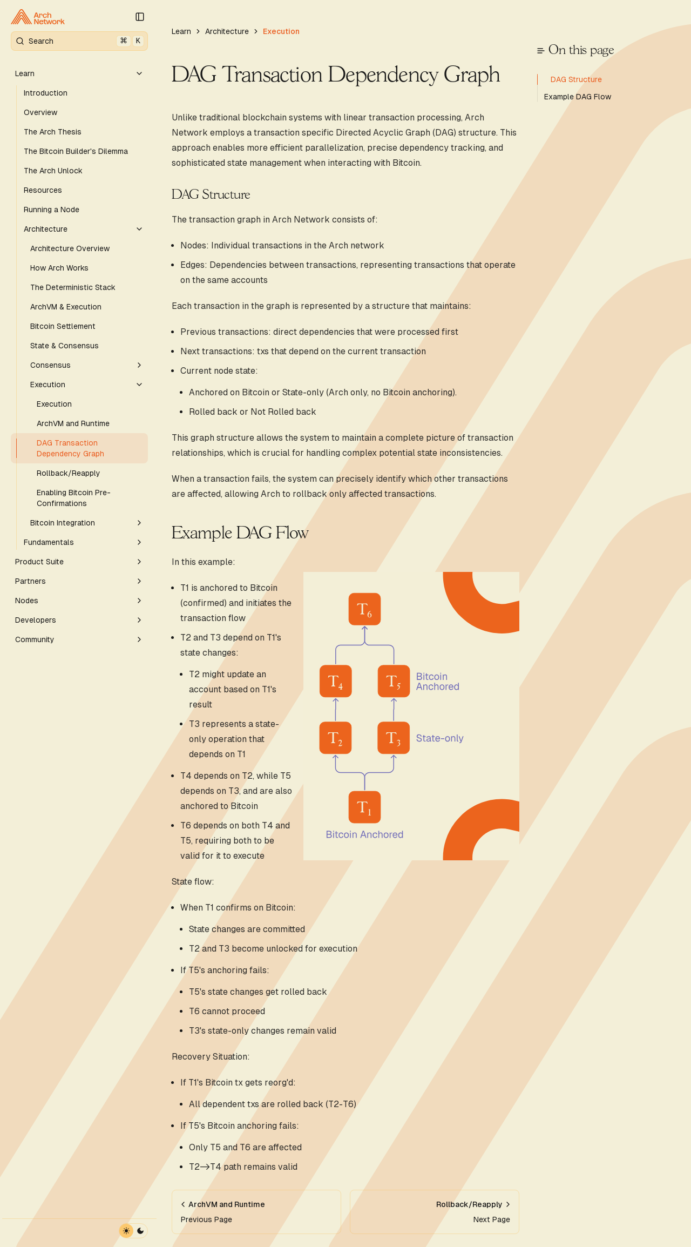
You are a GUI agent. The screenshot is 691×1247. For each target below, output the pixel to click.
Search (80, 41)
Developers (79, 620)
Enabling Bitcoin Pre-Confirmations (74, 498)
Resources (43, 190)
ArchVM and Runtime (73, 423)
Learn (79, 73)
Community (79, 639)
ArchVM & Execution (65, 306)
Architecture (84, 229)
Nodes (79, 600)
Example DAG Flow (240, 533)
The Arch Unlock (53, 170)
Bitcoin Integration (87, 522)
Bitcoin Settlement (63, 326)
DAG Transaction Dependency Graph (70, 448)
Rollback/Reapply (68, 473)
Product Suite (79, 561)
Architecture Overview (70, 248)
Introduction (45, 93)
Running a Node (51, 209)
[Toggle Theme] (133, 1230)
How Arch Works (59, 268)
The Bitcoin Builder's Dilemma (76, 151)
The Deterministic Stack (73, 287)
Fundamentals (84, 542)
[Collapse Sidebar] (140, 17)
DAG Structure (211, 195)
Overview (40, 112)
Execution (87, 384)
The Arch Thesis (53, 131)
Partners (79, 581)
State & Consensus (64, 345)
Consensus (87, 365)
